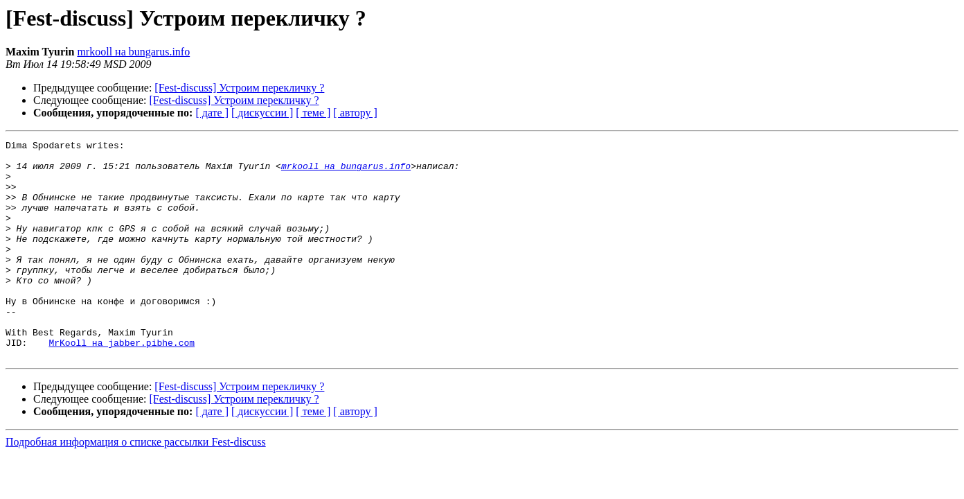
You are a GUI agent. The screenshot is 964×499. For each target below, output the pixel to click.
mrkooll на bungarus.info (133, 52)
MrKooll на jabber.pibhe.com (121, 384)
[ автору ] (355, 113)
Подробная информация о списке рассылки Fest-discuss (136, 485)
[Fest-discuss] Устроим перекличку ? (239, 88)
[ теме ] (313, 113)
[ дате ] (212, 113)
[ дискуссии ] (262, 113)
